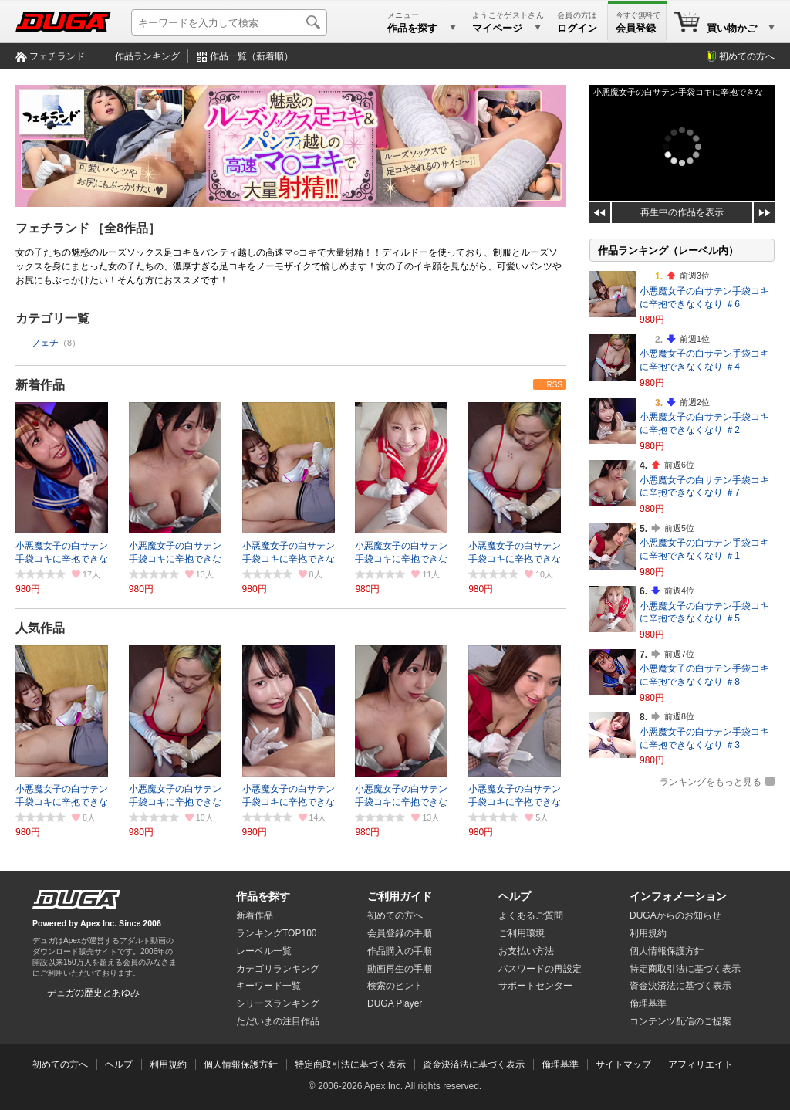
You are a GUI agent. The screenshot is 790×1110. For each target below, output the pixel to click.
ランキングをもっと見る (710, 782)
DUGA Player (394, 1003)
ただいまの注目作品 (277, 1021)
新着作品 (40, 384)
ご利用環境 (521, 933)
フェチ (45, 342)
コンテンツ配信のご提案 (680, 1021)
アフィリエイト (700, 1064)
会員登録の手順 (399, 933)
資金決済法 (680, 985)
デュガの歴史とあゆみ (93, 992)
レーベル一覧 (264, 951)
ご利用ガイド (399, 896)
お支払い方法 (526, 951)
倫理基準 (648, 1003)
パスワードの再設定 (540, 968)
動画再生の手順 (399, 968)
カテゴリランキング (277, 968)
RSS (554, 385)
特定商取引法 (685, 968)
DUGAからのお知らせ (675, 915)
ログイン (577, 28)
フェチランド (57, 56)
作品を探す (263, 896)
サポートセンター (535, 985)
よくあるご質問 (530, 915)
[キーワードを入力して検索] (229, 22)
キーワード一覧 (268, 985)
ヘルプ (514, 896)
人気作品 (40, 628)
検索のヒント (395, 985)
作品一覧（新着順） (251, 56)
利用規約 (648, 933)
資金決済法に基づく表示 (474, 1064)
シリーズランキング (277, 1003)
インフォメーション (678, 896)
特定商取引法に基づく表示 (350, 1064)
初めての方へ (747, 56)
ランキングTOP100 (276, 933)
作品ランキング (147, 56)
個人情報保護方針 (667, 951)
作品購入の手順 (399, 951)
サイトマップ (623, 1064)
